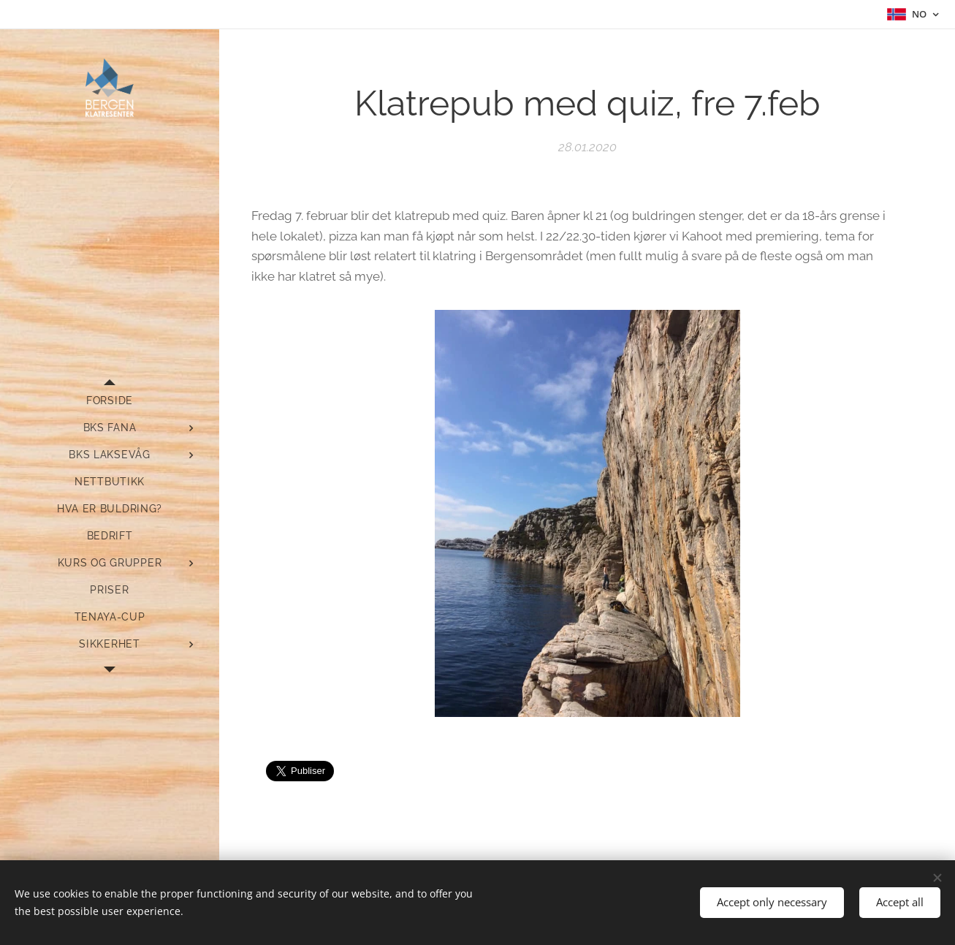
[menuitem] (109, 400)
